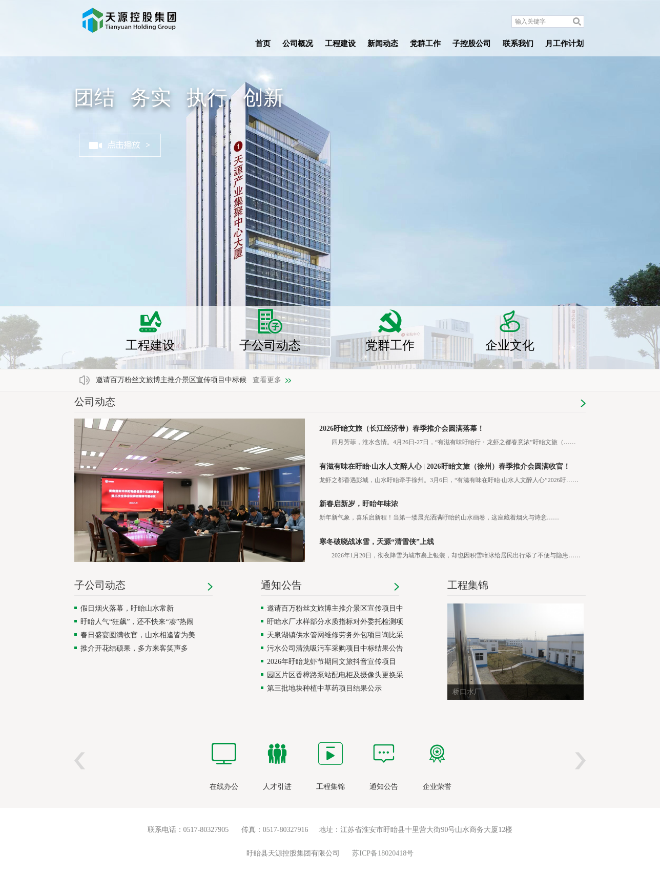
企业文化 (509, 330)
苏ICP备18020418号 (383, 853)
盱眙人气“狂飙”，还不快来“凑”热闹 (137, 622)
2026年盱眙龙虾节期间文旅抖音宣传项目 (331, 661)
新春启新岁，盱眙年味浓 (358, 504)
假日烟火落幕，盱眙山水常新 (127, 608)
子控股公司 (471, 43)
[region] (189, 495)
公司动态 (94, 401)
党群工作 (425, 43)
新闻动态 (382, 43)
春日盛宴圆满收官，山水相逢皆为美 (137, 635)
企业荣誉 (437, 786)
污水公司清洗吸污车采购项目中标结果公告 (335, 648)
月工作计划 (564, 43)
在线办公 (224, 786)
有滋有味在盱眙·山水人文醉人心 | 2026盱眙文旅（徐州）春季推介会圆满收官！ (444, 466)
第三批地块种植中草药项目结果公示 (324, 688)
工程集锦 (467, 585)
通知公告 (281, 585)
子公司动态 (270, 330)
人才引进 (277, 786)
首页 (263, 43)
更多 (583, 403)
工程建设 (340, 43)
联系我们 (518, 43)
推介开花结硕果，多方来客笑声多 (134, 648)
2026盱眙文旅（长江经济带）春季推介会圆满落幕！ (401, 428)
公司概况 (297, 43)
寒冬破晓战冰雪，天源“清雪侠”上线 (376, 542)
